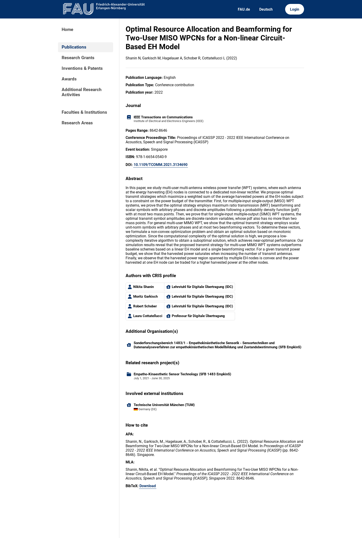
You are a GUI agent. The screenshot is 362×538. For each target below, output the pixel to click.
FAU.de (244, 9)
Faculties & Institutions (84, 112)
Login (294, 9)
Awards (69, 79)
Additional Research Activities (82, 92)
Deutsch (266, 9)
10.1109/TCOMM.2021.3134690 (160, 164)
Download (147, 486)
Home (67, 29)
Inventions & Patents (82, 68)
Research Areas (77, 122)
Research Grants (78, 57)
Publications (74, 47)
